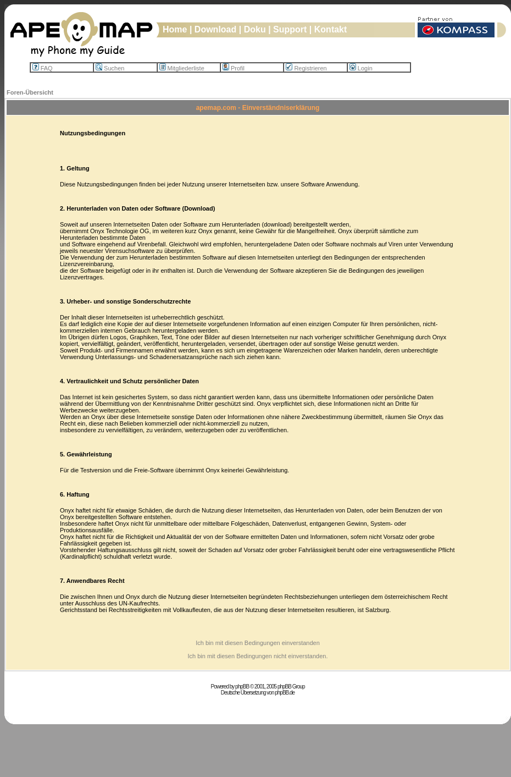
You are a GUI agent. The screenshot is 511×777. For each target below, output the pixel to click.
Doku (255, 29)
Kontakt (330, 29)
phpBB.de (285, 693)
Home (175, 29)
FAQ (42, 68)
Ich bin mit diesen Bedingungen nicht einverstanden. (257, 656)
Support (290, 29)
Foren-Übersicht (30, 92)
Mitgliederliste (181, 68)
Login (361, 68)
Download (215, 29)
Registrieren (306, 68)
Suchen (110, 68)
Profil (234, 68)
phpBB (242, 687)
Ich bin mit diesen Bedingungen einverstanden (258, 643)
